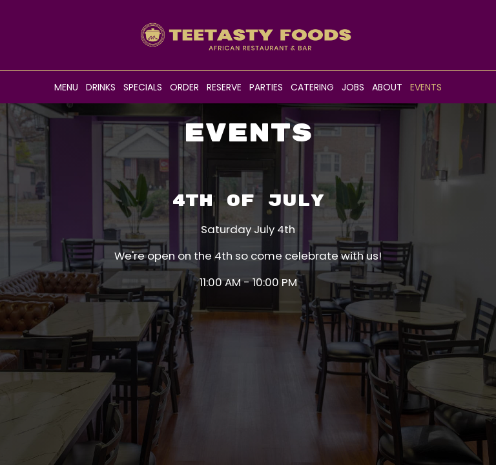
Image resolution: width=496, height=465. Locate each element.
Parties (266, 87)
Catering (312, 87)
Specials (142, 87)
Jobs (353, 87)
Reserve (224, 87)
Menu (66, 87)
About (387, 87)
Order (184, 87)
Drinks (101, 87)
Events (426, 87)
